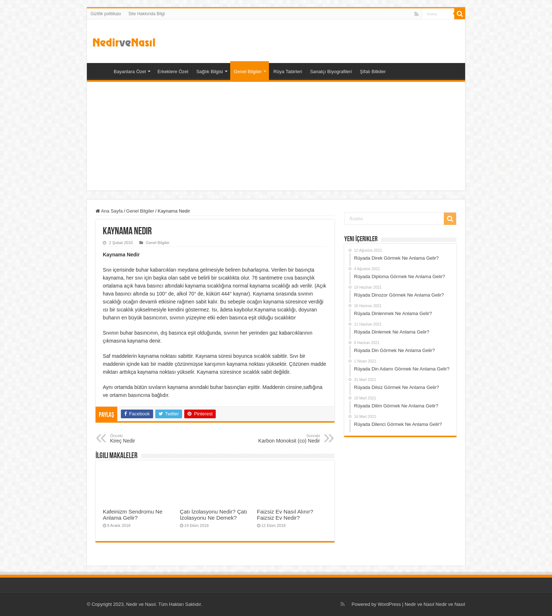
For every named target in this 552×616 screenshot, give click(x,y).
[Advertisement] (276, 136)
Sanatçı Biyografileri (331, 71)
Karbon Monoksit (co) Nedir (283, 438)
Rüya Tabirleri (287, 71)
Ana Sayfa (99, 70)
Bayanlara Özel (130, 71)
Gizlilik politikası (105, 13)
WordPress (389, 604)
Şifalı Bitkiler (373, 71)
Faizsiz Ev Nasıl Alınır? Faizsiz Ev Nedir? (285, 514)
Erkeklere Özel (172, 71)
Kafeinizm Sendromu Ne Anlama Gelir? (133, 514)
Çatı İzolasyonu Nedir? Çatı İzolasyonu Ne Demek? (213, 514)
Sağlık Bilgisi (209, 71)
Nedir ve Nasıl (450, 604)
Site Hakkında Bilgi (146, 13)
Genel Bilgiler (248, 71)
